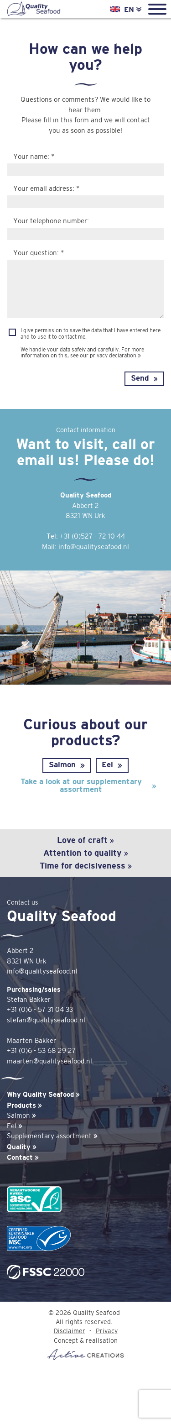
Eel (107, 764)
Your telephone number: (51, 221)
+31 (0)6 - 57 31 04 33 (40, 1009)
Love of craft (85, 840)
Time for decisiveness (86, 865)
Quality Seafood (33, 9)
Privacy (107, 1331)
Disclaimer (69, 1331)
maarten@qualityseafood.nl (49, 1061)
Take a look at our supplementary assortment (81, 785)
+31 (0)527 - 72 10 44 (92, 536)
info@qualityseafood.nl (93, 547)
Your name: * (34, 156)
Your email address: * (46, 188)
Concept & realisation (85, 1349)
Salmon (62, 764)
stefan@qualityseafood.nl (46, 1020)
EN (132, 9)
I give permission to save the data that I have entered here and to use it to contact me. (91, 333)
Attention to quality (85, 853)
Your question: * (38, 253)
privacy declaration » (115, 355)
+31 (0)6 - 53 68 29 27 (41, 1050)
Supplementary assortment (52, 1136)
